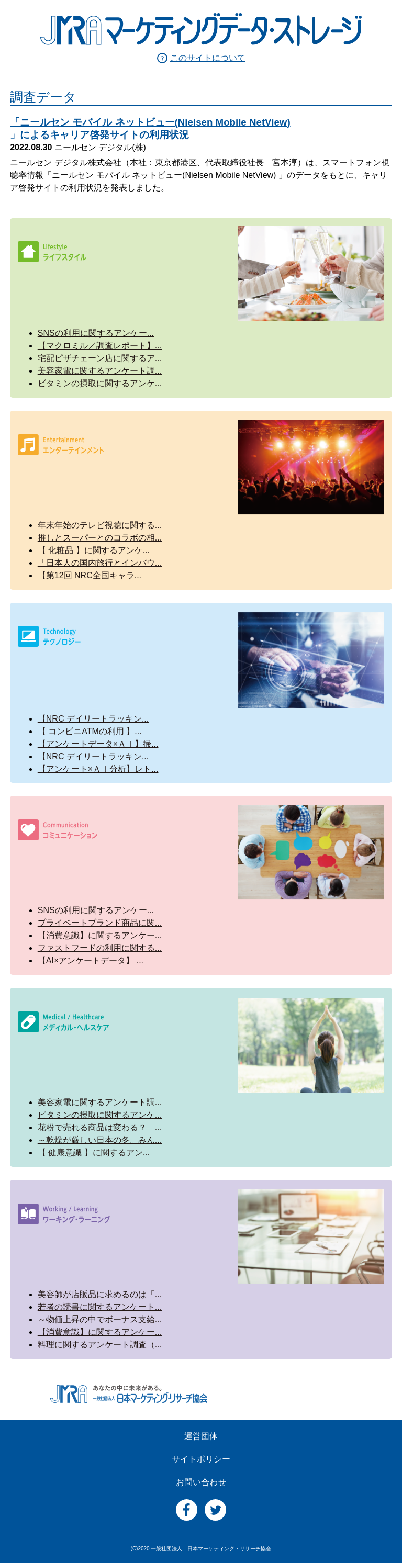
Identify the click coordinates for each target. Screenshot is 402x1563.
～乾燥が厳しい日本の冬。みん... (100, 1139)
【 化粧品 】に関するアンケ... (94, 550)
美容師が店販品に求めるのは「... (100, 1294)
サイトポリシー (201, 1459)
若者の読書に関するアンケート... (100, 1306)
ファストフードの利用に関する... (100, 947)
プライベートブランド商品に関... (100, 922)
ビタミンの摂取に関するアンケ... (100, 383)
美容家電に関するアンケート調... (100, 370)
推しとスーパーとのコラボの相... (100, 537)
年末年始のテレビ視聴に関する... (100, 525)
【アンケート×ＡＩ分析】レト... (98, 768)
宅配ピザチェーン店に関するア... (100, 358)
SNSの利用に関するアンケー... (96, 333)
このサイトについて (207, 57)
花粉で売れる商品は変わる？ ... (100, 1127)
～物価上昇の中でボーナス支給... (100, 1319)
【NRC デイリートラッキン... (93, 718)
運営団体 (201, 1436)
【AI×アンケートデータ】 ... (90, 960)
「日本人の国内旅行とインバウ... (100, 562)
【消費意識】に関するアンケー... (100, 935)
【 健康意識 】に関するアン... (94, 1152)
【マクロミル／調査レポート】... (100, 345)
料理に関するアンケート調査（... (100, 1344)
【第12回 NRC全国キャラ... (89, 575)
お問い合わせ (201, 1482)
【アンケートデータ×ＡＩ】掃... (98, 743)
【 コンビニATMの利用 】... (90, 731)
